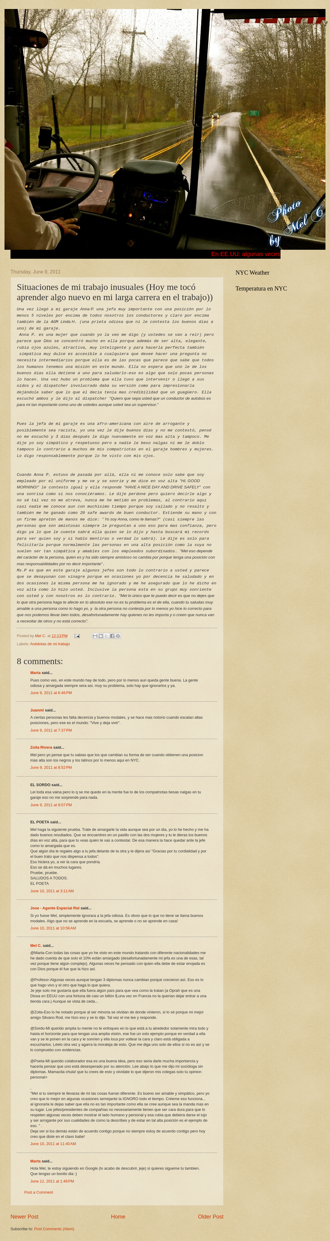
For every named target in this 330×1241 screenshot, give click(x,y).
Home (118, 1217)
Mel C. (41, 636)
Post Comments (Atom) (54, 1229)
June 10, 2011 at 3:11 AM (52, 891)
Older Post (211, 1217)
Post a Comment (38, 1192)
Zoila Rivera (41, 747)
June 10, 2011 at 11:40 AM (53, 1143)
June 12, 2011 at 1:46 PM (52, 1181)
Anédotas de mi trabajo (50, 644)
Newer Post (24, 1217)
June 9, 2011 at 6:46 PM (51, 693)
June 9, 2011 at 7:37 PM (51, 730)
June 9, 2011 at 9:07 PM (51, 805)
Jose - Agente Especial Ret (55, 908)
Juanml (37, 710)
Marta (35, 672)
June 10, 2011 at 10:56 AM (53, 928)
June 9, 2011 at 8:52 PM (51, 767)
